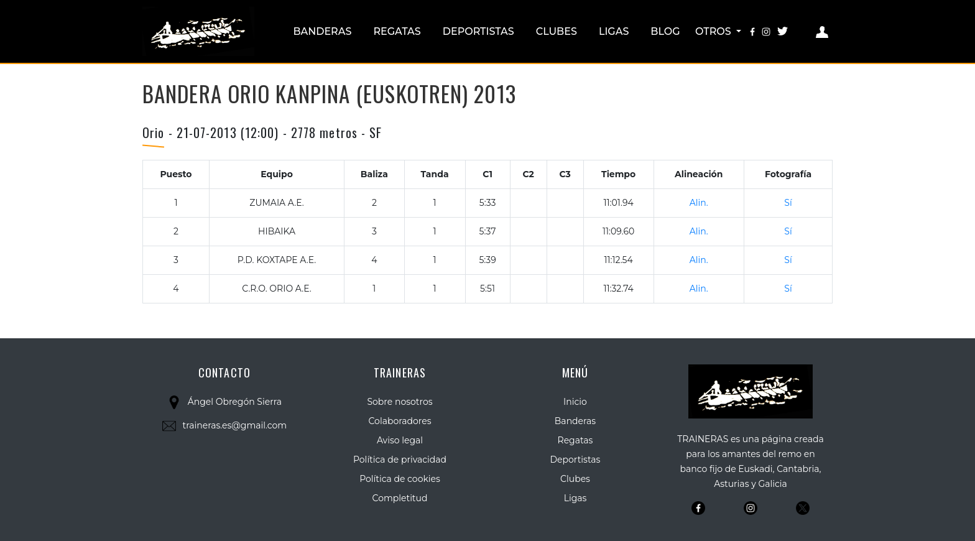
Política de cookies (399, 478)
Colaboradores (400, 421)
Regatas (396, 31)
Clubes (556, 31)
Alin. (699, 202)
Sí (788, 202)
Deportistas (478, 31)
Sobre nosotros (399, 401)
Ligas (614, 31)
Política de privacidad (399, 459)
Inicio (575, 401)
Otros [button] (714, 31)
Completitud (400, 498)
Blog (665, 31)
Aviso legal (400, 440)
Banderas (322, 31)
